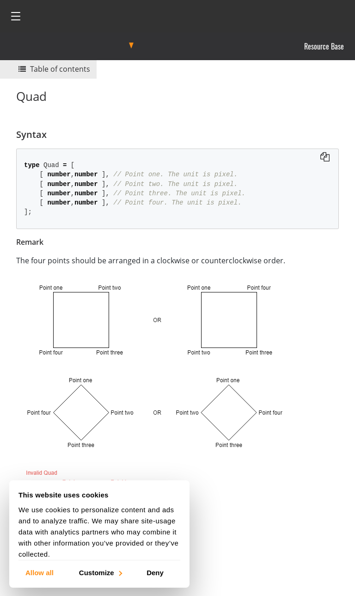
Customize (100, 572)
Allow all (39, 572)
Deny (155, 572)
